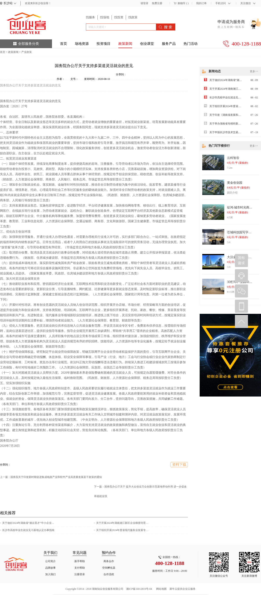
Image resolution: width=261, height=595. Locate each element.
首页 (63, 43)
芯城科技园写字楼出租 (242, 232)
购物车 (182, 3)
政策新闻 (13, 52)
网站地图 (161, 588)
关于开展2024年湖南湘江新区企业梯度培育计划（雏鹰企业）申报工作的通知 (123, 522)
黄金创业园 (234, 182)
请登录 (144, 3)
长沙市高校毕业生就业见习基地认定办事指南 (28, 530)
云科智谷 (233, 158)
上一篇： (51, 477)
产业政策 (26, 52)
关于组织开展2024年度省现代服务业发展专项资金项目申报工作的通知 (123, 530)
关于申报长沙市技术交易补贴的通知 (230, 132)
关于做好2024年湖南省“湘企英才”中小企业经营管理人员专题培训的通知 (29, 522)
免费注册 (157, 3)
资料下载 (179, 464)
